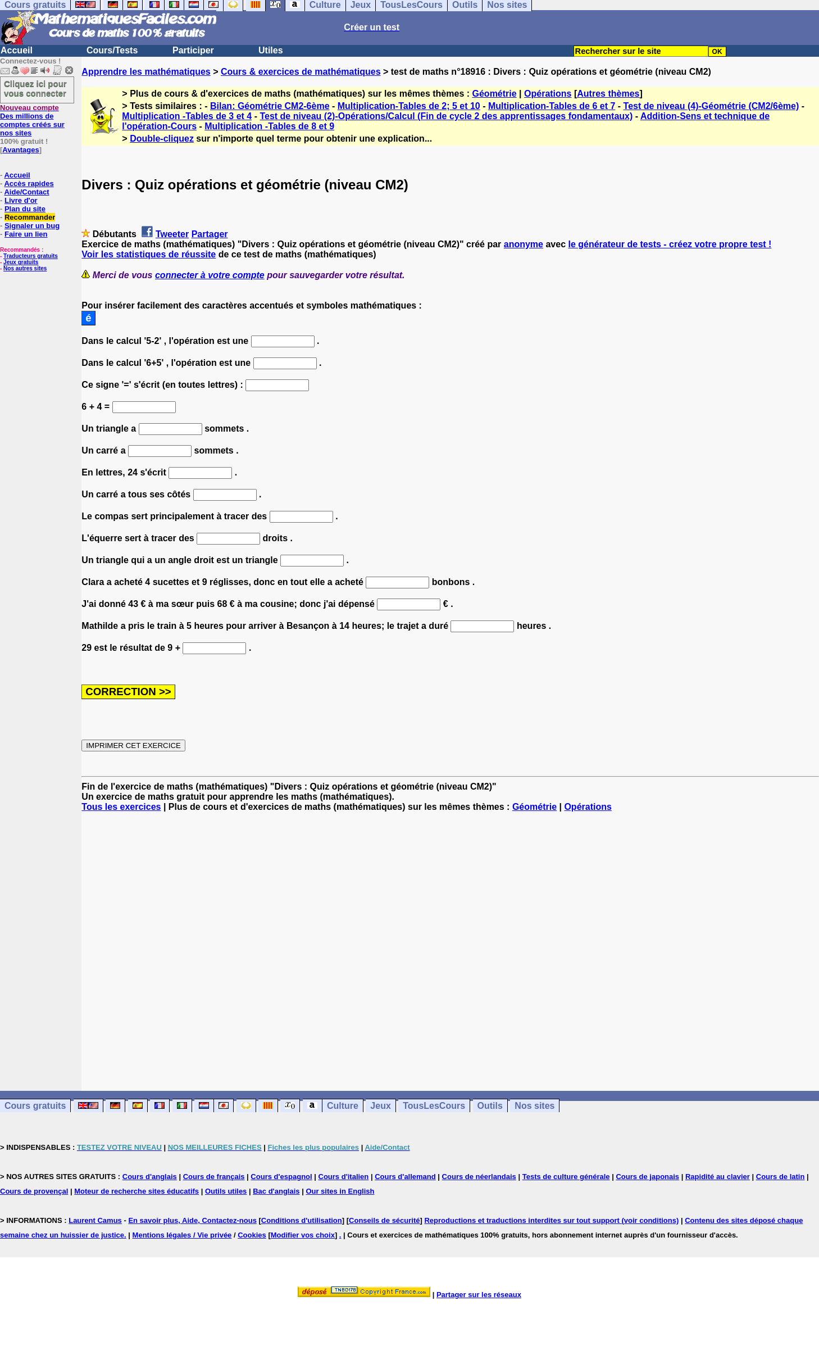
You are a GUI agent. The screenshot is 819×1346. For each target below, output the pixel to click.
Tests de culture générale (566, 1176)
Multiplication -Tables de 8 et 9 (269, 126)
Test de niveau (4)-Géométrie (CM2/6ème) (711, 106)
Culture (342, 1106)
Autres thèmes (608, 93)
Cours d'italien (344, 1176)
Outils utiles (226, 1191)
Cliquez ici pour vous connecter (35, 88)
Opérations (547, 93)
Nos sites (534, 1106)
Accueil (17, 50)
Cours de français (214, 1176)
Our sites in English (340, 1191)
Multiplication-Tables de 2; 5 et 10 (409, 106)
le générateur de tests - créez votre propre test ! (669, 244)
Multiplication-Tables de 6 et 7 (551, 106)
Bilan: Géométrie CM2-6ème (270, 106)
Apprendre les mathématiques (145, 71)
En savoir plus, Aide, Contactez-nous (192, 1220)
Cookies (252, 1235)
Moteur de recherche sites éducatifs (136, 1191)
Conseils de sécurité (384, 1220)
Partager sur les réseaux (478, 1294)
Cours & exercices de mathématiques (301, 71)
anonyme (523, 244)
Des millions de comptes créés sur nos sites (32, 120)
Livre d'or (21, 200)
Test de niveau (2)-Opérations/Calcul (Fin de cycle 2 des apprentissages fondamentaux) (446, 116)
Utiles (270, 50)
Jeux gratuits (20, 262)
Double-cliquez (162, 138)
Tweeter (172, 234)
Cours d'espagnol (281, 1176)
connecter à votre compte (210, 275)
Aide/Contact (26, 192)
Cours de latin (780, 1176)
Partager (210, 234)
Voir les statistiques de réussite (148, 254)
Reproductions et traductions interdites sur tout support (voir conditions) (551, 1220)
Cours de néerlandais (479, 1176)
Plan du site (25, 209)
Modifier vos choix (303, 1235)
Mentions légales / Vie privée (182, 1235)
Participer (193, 50)
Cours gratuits (35, 1106)
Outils (490, 1106)
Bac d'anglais (276, 1191)
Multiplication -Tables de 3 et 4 (187, 116)
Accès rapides (28, 183)
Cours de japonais (647, 1176)
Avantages (20, 150)
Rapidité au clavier (717, 1176)
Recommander (29, 217)
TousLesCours (434, 1106)
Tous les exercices (121, 807)
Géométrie (494, 93)
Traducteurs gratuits (30, 256)
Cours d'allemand (405, 1176)
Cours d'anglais (149, 1176)
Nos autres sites (25, 268)
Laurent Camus (95, 1220)
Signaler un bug (32, 225)
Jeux (380, 1106)
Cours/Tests (112, 50)
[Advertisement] (450, 941)
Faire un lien (26, 234)
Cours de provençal (34, 1191)
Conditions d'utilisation (301, 1220)
